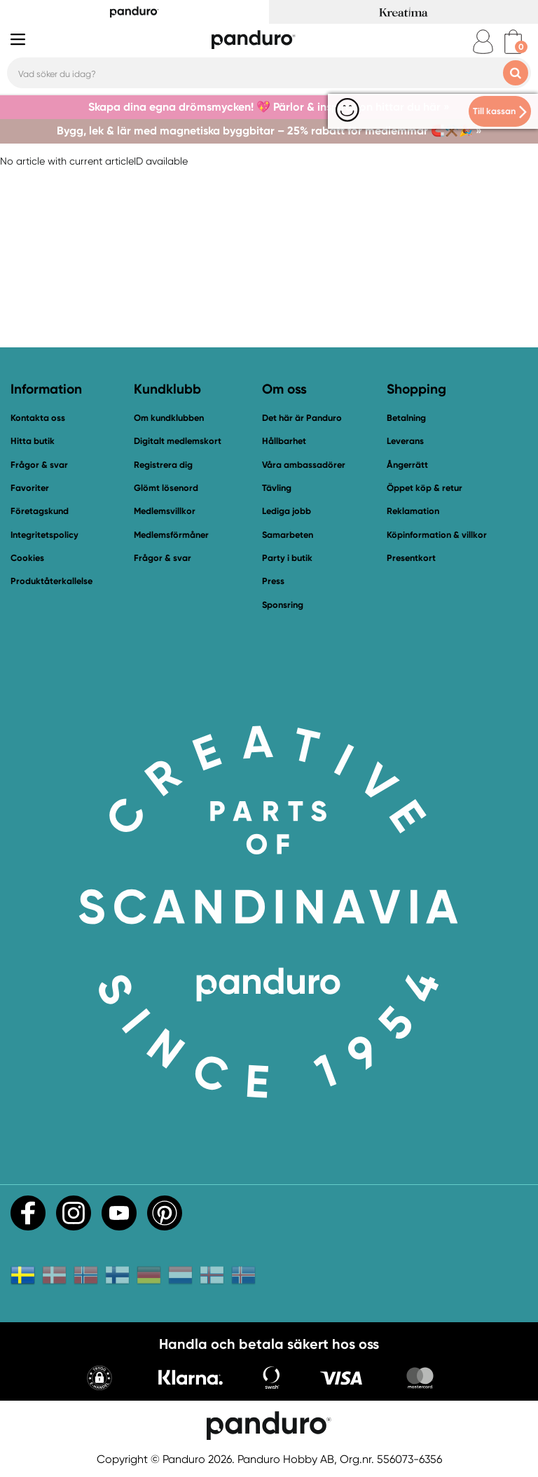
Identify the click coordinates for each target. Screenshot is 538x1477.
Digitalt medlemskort (177, 441)
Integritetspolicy (44, 534)
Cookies (27, 558)
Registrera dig (163, 464)
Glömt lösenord (166, 488)
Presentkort (411, 558)
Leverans (405, 441)
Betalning (406, 417)
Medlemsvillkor (164, 511)
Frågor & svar (39, 464)
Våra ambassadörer (303, 464)
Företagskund (40, 511)
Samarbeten (287, 534)
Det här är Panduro (302, 417)
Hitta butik (33, 441)
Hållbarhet (284, 441)
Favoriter (30, 488)
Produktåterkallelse (51, 581)
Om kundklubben (169, 417)
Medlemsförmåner (171, 534)
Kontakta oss (38, 417)
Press (273, 581)
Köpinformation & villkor (437, 534)
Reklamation (413, 511)
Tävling (276, 488)
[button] (99, 1379)
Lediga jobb (286, 511)
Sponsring (282, 604)
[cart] (513, 41)
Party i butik (287, 558)
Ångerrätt (407, 464)
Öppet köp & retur (424, 488)
